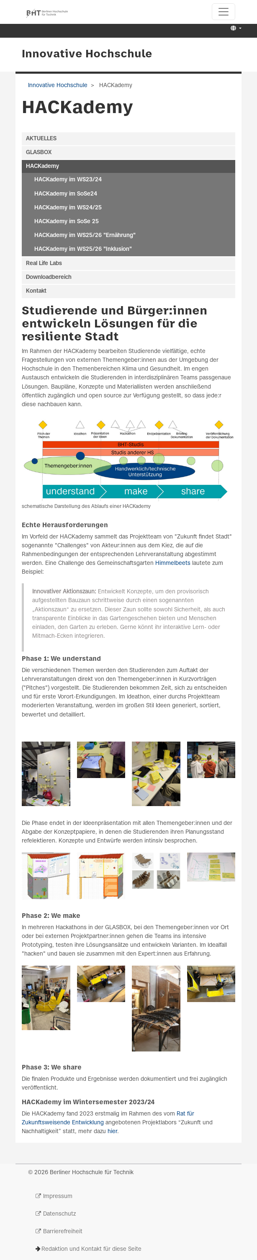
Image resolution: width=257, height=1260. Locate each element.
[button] (235, 28)
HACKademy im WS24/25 (68, 208)
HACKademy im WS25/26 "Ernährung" (85, 235)
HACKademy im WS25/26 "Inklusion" (83, 249)
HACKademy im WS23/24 (68, 180)
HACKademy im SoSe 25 (66, 221)
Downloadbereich (49, 277)
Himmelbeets (173, 563)
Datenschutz (59, 1214)
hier (112, 1131)
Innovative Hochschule (87, 54)
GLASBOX (38, 152)
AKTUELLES (41, 139)
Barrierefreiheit (62, 1231)
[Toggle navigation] (223, 11)
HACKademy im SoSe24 (65, 194)
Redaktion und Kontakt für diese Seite (91, 1249)
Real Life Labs (44, 263)
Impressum (57, 1196)
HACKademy (42, 166)
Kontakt (36, 291)
